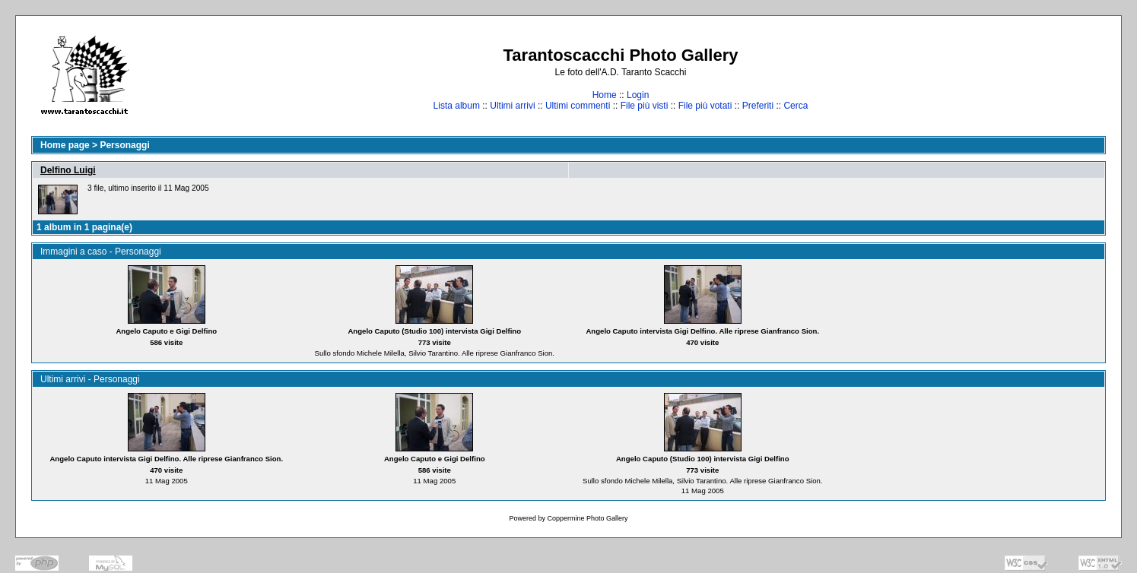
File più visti (645, 105)
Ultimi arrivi (512, 105)
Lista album (457, 105)
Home (604, 95)
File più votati (705, 105)
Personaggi (124, 145)
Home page (65, 145)
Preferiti (757, 105)
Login (638, 95)
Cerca (795, 105)
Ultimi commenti (577, 105)
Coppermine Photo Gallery (587, 518)
